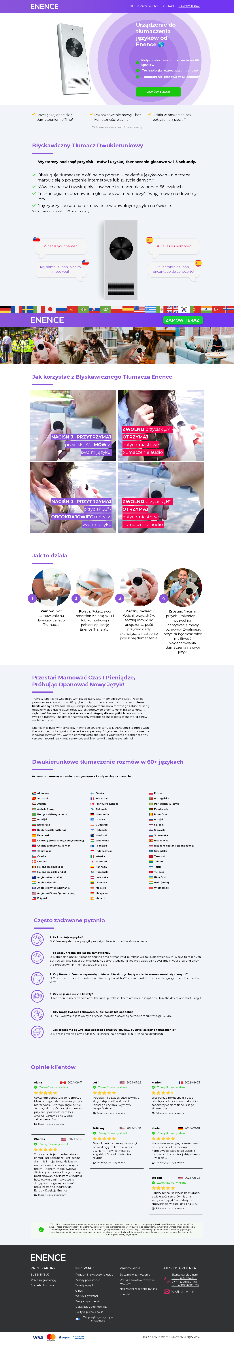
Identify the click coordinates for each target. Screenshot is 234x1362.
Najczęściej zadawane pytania (139, 1288)
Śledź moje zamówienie (135, 1274)
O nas (79, 1290)
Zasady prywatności (88, 1280)
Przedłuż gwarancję (43, 1280)
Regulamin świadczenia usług (94, 1274)
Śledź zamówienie (144, 6)
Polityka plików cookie (89, 1312)
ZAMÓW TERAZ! (189, 6)
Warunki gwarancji (86, 1296)
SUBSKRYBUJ (40, 1274)
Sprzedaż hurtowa (42, 1285)
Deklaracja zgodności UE (91, 1306)
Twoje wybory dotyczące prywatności (94, 1319)
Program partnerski (87, 1301)
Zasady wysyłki (84, 1285)
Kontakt (168, 6)
